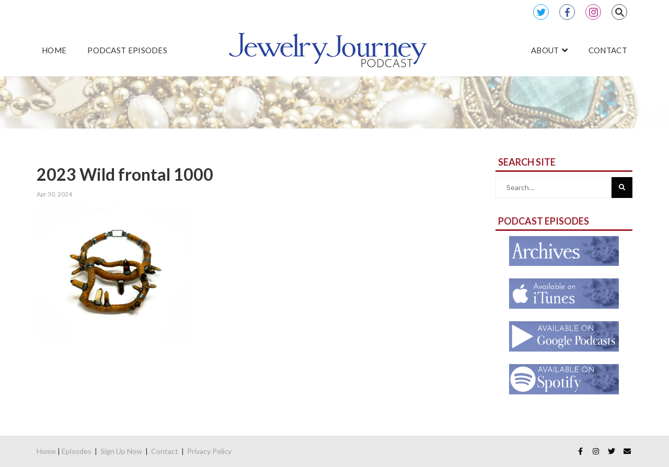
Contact (164, 451)
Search (619, 12)
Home (46, 451)
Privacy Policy (209, 451)
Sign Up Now (121, 451)
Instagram (593, 12)
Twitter (541, 12)
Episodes (76, 451)
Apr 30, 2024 (54, 194)
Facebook (567, 12)
